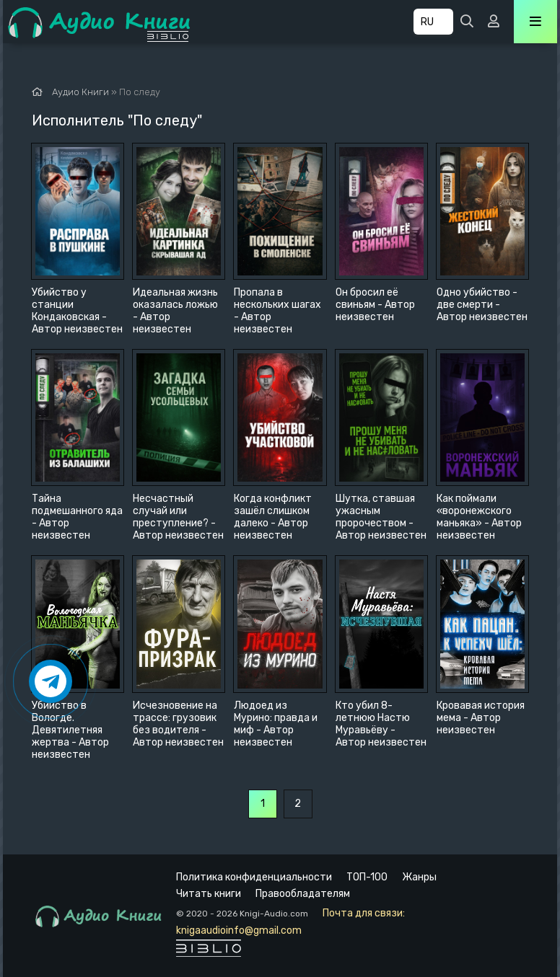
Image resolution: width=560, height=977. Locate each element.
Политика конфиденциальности (254, 877)
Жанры (419, 877)
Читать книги (208, 894)
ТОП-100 (367, 877)
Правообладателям (302, 894)
